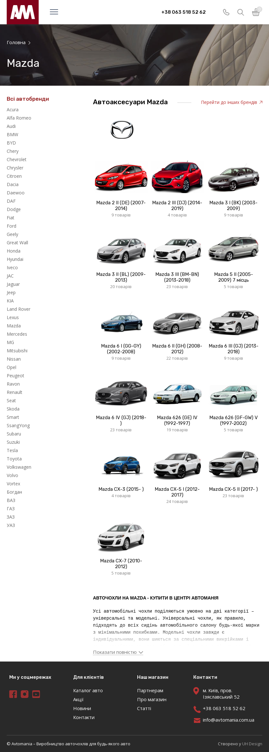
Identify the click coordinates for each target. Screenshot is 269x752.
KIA (10, 301)
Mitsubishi (17, 351)
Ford (11, 226)
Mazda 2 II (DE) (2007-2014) (121, 205)
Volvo (12, 475)
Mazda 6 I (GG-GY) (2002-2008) (121, 349)
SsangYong (18, 425)
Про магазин (151, 699)
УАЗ (11, 525)
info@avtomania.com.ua (228, 720)
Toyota (14, 459)
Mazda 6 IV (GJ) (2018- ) (121, 420)
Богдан (14, 492)
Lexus (13, 317)
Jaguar (13, 284)
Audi (11, 126)
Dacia (13, 184)
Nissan (14, 359)
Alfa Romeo (19, 118)
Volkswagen (19, 467)
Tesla (12, 450)
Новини (82, 708)
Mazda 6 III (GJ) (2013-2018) (233, 349)
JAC (10, 276)
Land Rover (18, 309)
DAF (11, 201)
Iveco (12, 267)
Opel (11, 367)
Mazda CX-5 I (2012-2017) (177, 492)
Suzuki (13, 442)
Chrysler (15, 168)
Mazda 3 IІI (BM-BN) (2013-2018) (177, 277)
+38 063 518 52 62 (183, 12)
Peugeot (15, 375)
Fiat (10, 218)
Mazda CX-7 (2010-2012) (121, 563)
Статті (144, 708)
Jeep (11, 292)
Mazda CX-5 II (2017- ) (233, 489)
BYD (11, 143)
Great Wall (17, 242)
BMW (12, 134)
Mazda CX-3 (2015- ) (121, 489)
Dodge (14, 209)
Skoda (13, 409)
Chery (13, 151)
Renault (14, 392)
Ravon (13, 384)
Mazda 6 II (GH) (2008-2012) (177, 349)
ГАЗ (11, 508)
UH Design (252, 744)
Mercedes (17, 334)
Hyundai (15, 259)
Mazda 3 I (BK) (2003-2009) (233, 205)
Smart (13, 417)
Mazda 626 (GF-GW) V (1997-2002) (233, 420)
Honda (13, 251)
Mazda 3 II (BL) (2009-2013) (121, 277)
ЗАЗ (11, 517)
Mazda (14, 326)
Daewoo (16, 193)
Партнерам (150, 690)
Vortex (13, 484)
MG (10, 342)
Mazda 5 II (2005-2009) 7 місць (233, 277)
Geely (12, 234)
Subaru (14, 434)
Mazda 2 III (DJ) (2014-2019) (177, 205)
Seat (11, 400)
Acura (13, 109)
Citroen (14, 176)
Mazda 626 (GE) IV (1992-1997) (177, 420)
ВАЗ (11, 500)
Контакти (84, 717)
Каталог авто (88, 690)
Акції (78, 699)
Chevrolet (17, 159)
